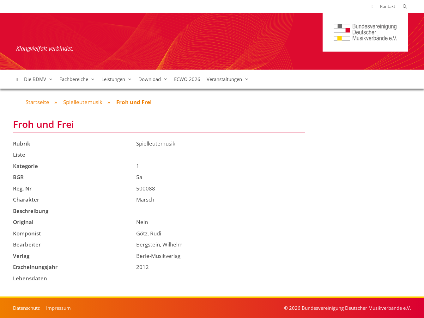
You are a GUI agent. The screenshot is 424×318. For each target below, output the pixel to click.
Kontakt (387, 6)
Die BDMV (40, 79)
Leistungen (118, 79)
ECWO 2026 (187, 79)
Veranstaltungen (229, 79)
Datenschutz (26, 308)
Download (154, 79)
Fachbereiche (78, 79)
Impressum (58, 308)
